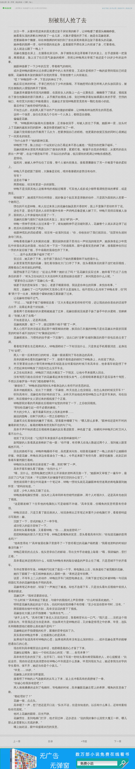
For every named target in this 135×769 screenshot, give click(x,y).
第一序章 (11, 2)
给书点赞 (113, 8)
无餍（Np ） (29, 2)
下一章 (117, 741)
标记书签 (105, 8)
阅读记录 (129, 8)
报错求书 (121, 8)
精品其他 (19, 2)
